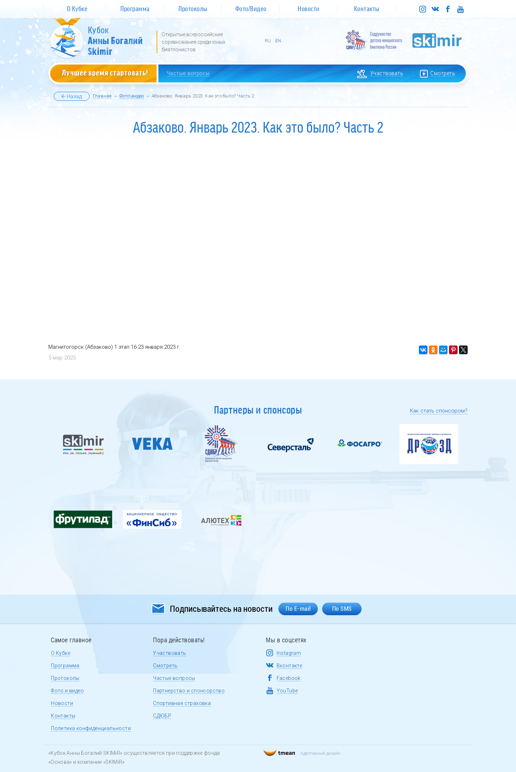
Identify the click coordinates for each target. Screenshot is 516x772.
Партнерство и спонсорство (189, 691)
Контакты (63, 716)
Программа (65, 665)
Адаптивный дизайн (301, 753)
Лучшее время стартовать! (105, 72)
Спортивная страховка (182, 703)
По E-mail (298, 608)
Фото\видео (131, 96)
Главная (102, 96)
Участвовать (169, 653)
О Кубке (60, 653)
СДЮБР (162, 716)
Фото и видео (67, 691)
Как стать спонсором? (439, 411)
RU (268, 40)
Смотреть (165, 665)
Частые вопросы (174, 678)
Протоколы (65, 678)
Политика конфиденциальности (91, 728)
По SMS (342, 608)
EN (278, 40)
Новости (62, 703)
